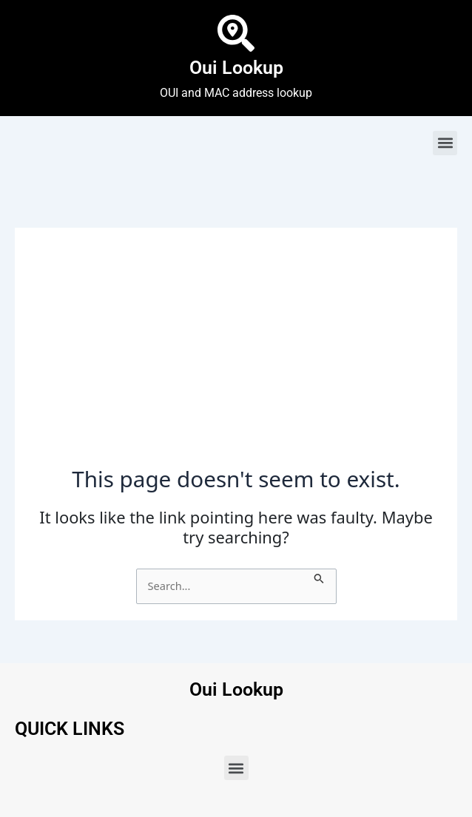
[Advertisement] (236, 354)
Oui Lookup (236, 67)
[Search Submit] (319, 577)
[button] (445, 143)
